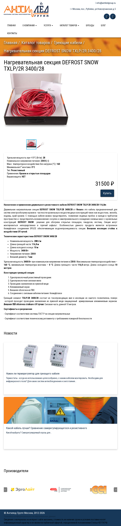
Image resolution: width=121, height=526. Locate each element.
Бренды (90, 25)
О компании (30, 25)
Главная (11, 25)
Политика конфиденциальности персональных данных (29, 516)
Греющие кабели (68, 42)
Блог (103, 25)
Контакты (12, 33)
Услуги (48, 25)
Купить (107, 193)
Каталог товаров (69, 25)
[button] (66, 76)
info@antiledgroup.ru (105, 3)
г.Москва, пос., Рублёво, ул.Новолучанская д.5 (93, 9)
